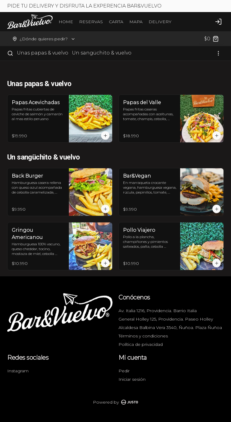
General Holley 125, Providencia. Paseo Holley (166, 319)
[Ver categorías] (218, 53)
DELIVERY (160, 21)
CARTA (116, 21)
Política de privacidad (141, 344)
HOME (66, 21)
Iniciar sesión (132, 379)
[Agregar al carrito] (105, 135)
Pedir (124, 371)
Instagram (18, 371)
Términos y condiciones (143, 336)
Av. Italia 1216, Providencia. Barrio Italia (158, 310)
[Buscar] (10, 53)
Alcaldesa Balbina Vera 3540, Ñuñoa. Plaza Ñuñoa (170, 327)
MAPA (136, 21)
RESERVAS (91, 21)
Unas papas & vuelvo (42, 53)
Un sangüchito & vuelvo (101, 53)
